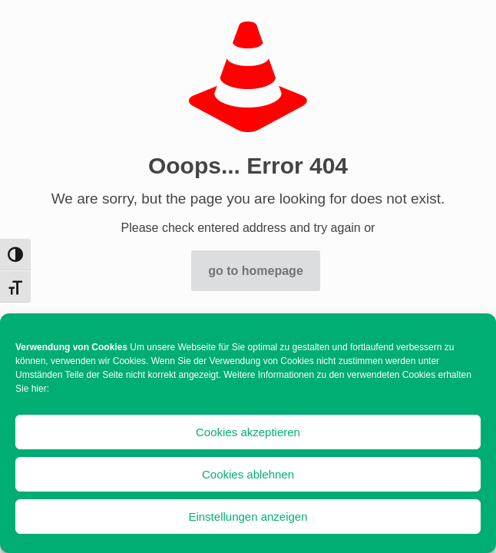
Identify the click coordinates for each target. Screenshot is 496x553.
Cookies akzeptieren (248, 432)
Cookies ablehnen (248, 474)
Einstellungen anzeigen (247, 516)
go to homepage (255, 270)
